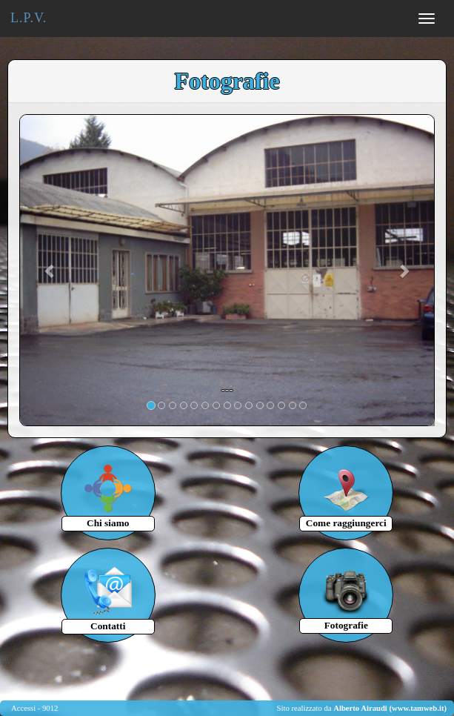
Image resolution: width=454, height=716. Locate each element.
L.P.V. (28, 17)
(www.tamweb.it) (418, 708)
